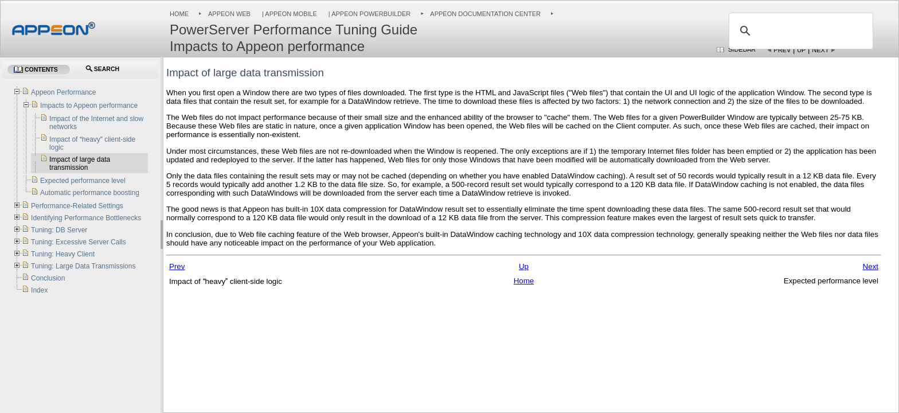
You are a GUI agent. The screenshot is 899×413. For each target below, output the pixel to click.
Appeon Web (229, 13)
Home (179, 13)
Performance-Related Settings (77, 206)
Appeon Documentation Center (485, 13)
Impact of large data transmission (79, 163)
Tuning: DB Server (59, 230)
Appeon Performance (63, 92)
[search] (799, 31)
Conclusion (48, 278)
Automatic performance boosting (89, 193)
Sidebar (742, 49)
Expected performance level (83, 181)
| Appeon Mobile (288, 13)
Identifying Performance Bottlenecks (86, 218)
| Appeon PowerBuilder (369, 13)
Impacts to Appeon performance (89, 106)
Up (801, 49)
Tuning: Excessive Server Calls (78, 242)
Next (820, 49)
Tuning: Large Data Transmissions (83, 266)
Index (39, 290)
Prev (782, 49)
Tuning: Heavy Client (63, 254)
